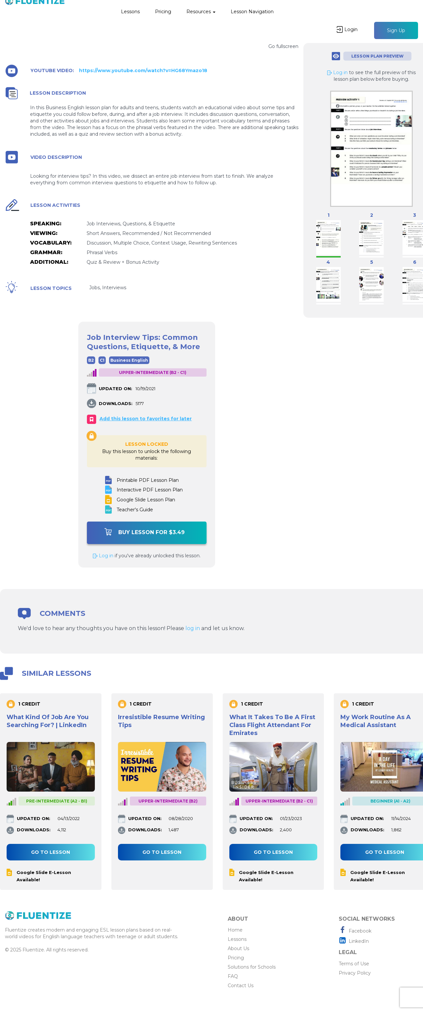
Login (347, 29)
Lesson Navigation (252, 12)
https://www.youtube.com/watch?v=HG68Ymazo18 (143, 70)
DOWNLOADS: (116, 403)
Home (235, 930)
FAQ (233, 976)
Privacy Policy (355, 973)
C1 (102, 360)
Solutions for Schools (252, 967)
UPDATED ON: (115, 388)
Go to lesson (50, 852)
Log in (103, 556)
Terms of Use (354, 964)
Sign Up (396, 30)
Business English (129, 360)
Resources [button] (200, 12)
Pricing (163, 12)
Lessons (130, 12)
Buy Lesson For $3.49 (144, 531)
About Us (238, 948)
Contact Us (240, 986)
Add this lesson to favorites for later (145, 419)
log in (192, 628)
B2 (91, 360)
